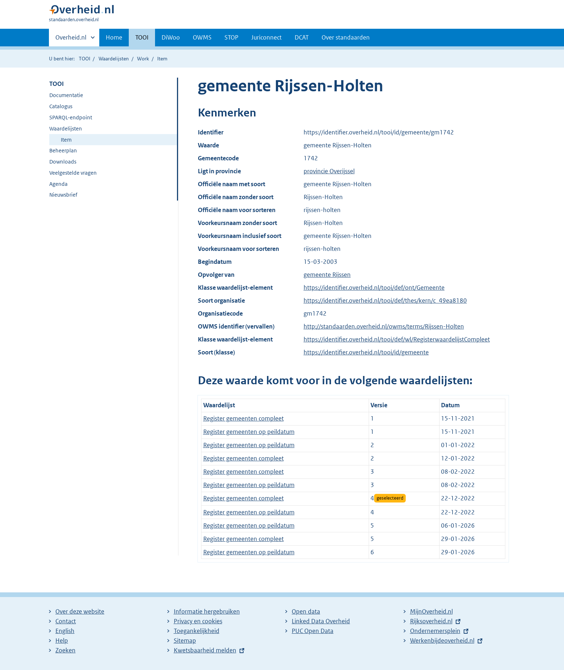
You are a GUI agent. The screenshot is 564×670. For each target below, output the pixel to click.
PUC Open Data (312, 631)
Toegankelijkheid (196, 631)
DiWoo (171, 37)
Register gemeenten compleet (243, 418)
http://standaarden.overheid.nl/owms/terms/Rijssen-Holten (384, 326)
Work (143, 58)
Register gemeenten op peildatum (249, 432)
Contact (65, 621)
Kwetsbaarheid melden (205, 650)
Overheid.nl (70, 39)
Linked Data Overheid (321, 621)
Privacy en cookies (198, 621)
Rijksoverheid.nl (431, 621)
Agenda (58, 183)
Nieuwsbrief (63, 194)
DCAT (302, 37)
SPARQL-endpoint (70, 117)
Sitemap (185, 640)
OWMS (202, 37)
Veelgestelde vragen (73, 172)
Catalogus (60, 106)
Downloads (62, 161)
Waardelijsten (114, 58)
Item (66, 139)
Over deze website (79, 611)
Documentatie (66, 95)
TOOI (142, 37)
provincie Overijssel (329, 171)
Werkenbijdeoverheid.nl (442, 640)
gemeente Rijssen (327, 275)
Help (61, 640)
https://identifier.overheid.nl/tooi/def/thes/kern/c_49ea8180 (385, 300)
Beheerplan (63, 150)
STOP (231, 37)
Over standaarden (346, 37)
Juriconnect (266, 37)
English (64, 631)
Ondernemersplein (435, 631)
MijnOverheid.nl (431, 611)
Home (114, 37)
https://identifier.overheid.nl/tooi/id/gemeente (366, 352)
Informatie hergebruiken (207, 611)
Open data (306, 611)
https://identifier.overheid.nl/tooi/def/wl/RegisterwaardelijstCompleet (397, 339)
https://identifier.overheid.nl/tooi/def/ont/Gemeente (374, 288)
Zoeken (65, 650)
